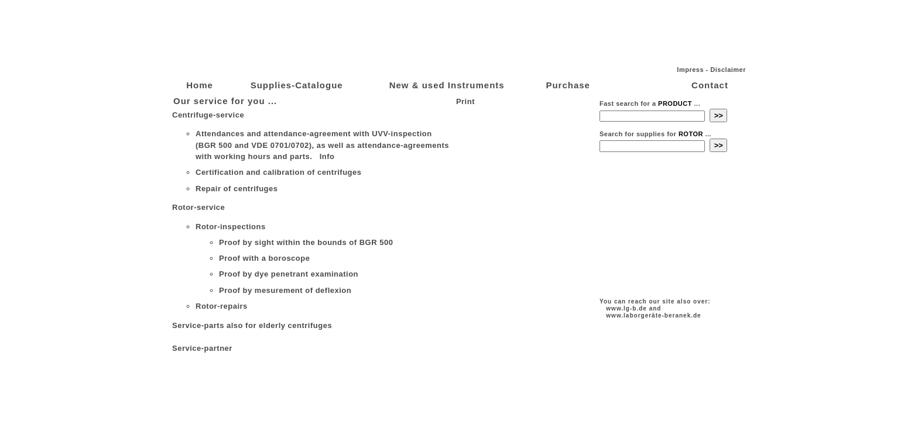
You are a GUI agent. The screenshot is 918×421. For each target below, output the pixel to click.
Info (326, 156)
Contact (709, 85)
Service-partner (202, 348)
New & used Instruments (447, 85)
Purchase (568, 85)
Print (464, 101)
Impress (690, 69)
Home (199, 85)
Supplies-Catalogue (297, 85)
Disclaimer (728, 69)
